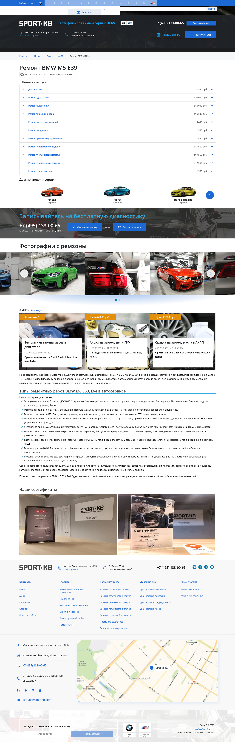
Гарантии (24, 599)
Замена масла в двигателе (114, 586)
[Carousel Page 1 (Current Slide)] (115, 297)
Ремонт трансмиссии (40, 168)
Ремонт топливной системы (44, 151)
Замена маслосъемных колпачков (72, 588)
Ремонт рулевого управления (45, 135)
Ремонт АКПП (67, 621)
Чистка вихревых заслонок (74, 602)
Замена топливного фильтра (115, 605)
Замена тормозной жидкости (115, 612)
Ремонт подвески (38, 127)
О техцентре (87, 9)
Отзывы (23, 605)
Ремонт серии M (55, 53)
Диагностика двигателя (153, 586)
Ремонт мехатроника (192, 593)
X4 (120, 3)
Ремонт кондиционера (41, 111)
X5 (128, 3)
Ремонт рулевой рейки (72, 615)
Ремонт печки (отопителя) (43, 119)
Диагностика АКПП (150, 605)
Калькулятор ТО (66, 9)
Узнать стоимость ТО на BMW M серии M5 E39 (49, 71)
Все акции (36, 307)
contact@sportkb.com (37, 697)
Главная (23, 53)
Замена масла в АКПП (192, 586)
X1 (96, 3)
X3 (112, 3)
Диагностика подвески (152, 593)
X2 (104, 3)
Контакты (201, 9)
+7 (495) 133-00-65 (169, 20)
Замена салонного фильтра (115, 599)
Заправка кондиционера (113, 625)
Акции (48, 9)
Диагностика (35, 86)
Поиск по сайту (27, 612)
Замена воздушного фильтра (115, 593)
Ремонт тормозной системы (44, 160)
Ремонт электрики (38, 102)
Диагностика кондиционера (155, 599)
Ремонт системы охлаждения (44, 143)
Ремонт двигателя (38, 94)
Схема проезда (32, 32)
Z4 (144, 3)
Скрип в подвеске (69, 608)
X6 (136, 3)
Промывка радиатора (111, 618)
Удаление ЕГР (67, 596)
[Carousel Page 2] (119, 297)
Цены (37, 9)
